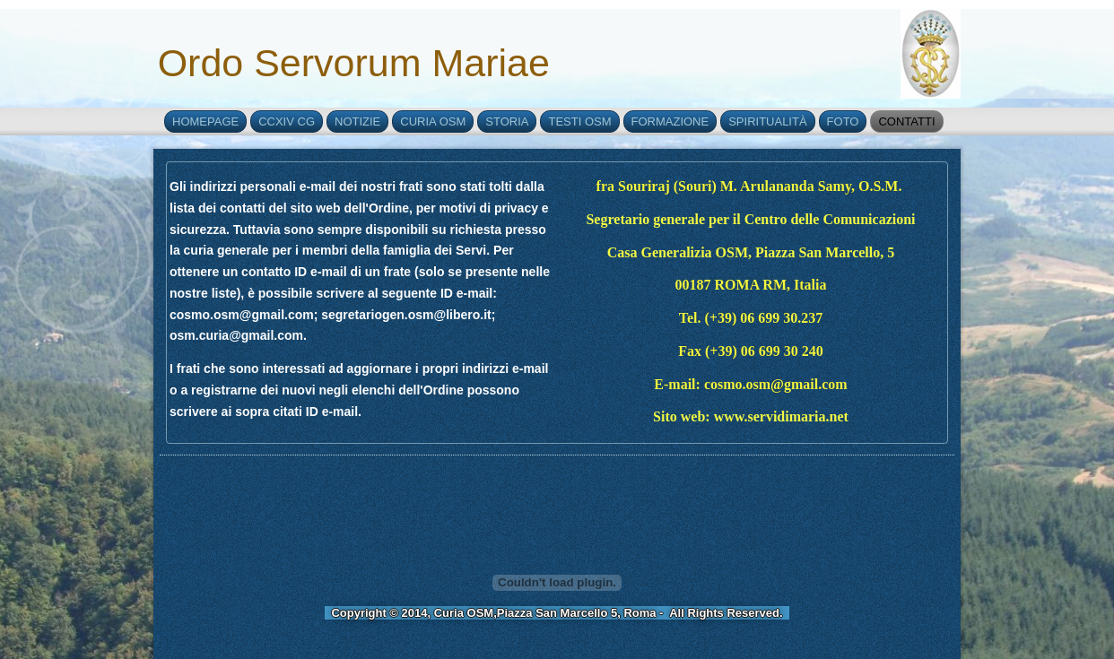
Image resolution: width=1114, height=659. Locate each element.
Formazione (670, 121)
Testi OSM (579, 121)
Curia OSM (433, 121)
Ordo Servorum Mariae (354, 62)
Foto (843, 121)
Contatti (906, 121)
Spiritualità (767, 121)
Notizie (357, 121)
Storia (506, 121)
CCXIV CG (286, 121)
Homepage (205, 121)
